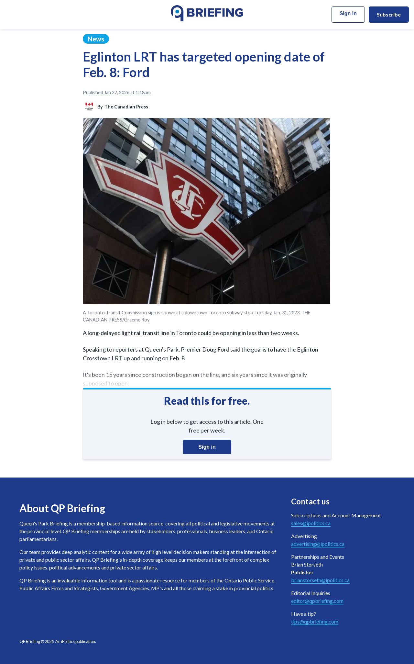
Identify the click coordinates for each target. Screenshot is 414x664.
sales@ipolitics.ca (311, 523)
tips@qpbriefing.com (314, 621)
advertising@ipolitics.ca (317, 544)
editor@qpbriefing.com (317, 601)
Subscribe (389, 14)
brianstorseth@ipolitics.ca (320, 580)
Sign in (348, 13)
